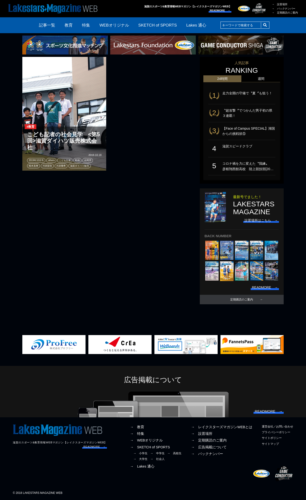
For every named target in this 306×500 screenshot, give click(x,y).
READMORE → (220, 10)
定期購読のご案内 (241, 299)
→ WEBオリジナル (146, 440)
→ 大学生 (140, 459)
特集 (86, 25)
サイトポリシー (272, 438)
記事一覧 (47, 25)
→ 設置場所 (279, 4)
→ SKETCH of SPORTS (150, 447)
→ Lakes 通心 (142, 466)
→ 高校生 (174, 453)
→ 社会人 (157, 459)
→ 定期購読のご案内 (285, 12)
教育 (69, 25)
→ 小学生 (140, 453)
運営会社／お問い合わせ (277, 426)
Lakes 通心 (196, 25)
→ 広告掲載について (209, 447)
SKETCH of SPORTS (157, 25)
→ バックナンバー (283, 8)
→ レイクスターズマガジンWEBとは (221, 427)
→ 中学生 (157, 453)
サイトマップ (270, 443)
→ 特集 (137, 434)
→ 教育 (137, 427)
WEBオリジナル (114, 25)
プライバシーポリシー (276, 432)
